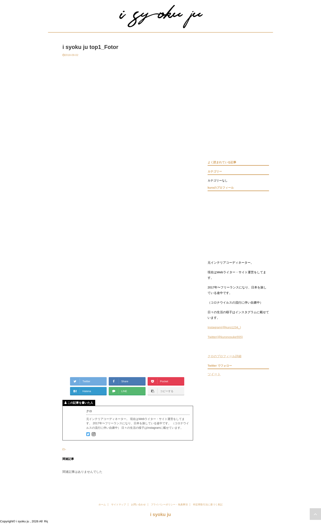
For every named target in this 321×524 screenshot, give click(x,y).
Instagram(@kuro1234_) (224, 327)
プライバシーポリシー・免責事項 (169, 504)
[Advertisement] (127, 87)
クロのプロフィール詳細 (224, 356)
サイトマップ (118, 504)
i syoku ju (160, 514)
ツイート (214, 374)
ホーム (102, 504)
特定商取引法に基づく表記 (208, 504)
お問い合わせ (138, 504)
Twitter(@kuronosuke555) (225, 337)
